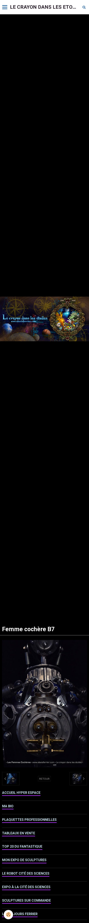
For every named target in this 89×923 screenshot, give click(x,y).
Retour (44, 778)
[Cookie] (8, 914)
